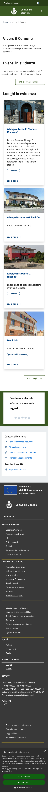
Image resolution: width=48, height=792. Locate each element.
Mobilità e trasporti (14, 595)
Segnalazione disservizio (16, 729)
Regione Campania (12, 3)
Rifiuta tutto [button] (24, 782)
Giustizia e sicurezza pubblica (18, 611)
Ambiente (10, 620)
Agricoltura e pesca (14, 632)
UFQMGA (40, 691)
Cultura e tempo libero (15, 570)
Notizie (9, 644)
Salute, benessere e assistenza (19, 624)
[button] (24, 788)
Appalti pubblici (12, 583)
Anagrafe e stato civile (15, 566)
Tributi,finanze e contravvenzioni (20, 616)
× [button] (45, 751)
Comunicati (11, 648)
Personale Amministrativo (17, 550)
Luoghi (9, 664)
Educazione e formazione (17, 607)
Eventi (9, 668)
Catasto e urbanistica (15, 587)
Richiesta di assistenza (16, 737)
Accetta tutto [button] (24, 776)
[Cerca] (42, 11)
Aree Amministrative (15, 533)
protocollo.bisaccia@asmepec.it (20, 694)
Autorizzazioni (12, 628)
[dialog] (24, 770)
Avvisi (8, 653)
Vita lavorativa (12, 575)
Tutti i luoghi (34, 378)
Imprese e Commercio (15, 579)
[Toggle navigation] (5, 11)
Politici (9, 546)
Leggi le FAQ (11, 733)
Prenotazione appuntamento (18, 725)
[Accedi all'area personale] (38, 3)
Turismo (9, 591)
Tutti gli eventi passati (30, 81)
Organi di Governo (14, 529)
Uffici (8, 537)
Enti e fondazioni (13, 542)
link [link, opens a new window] (10, 771)
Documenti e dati (13, 554)
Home (5, 22)
